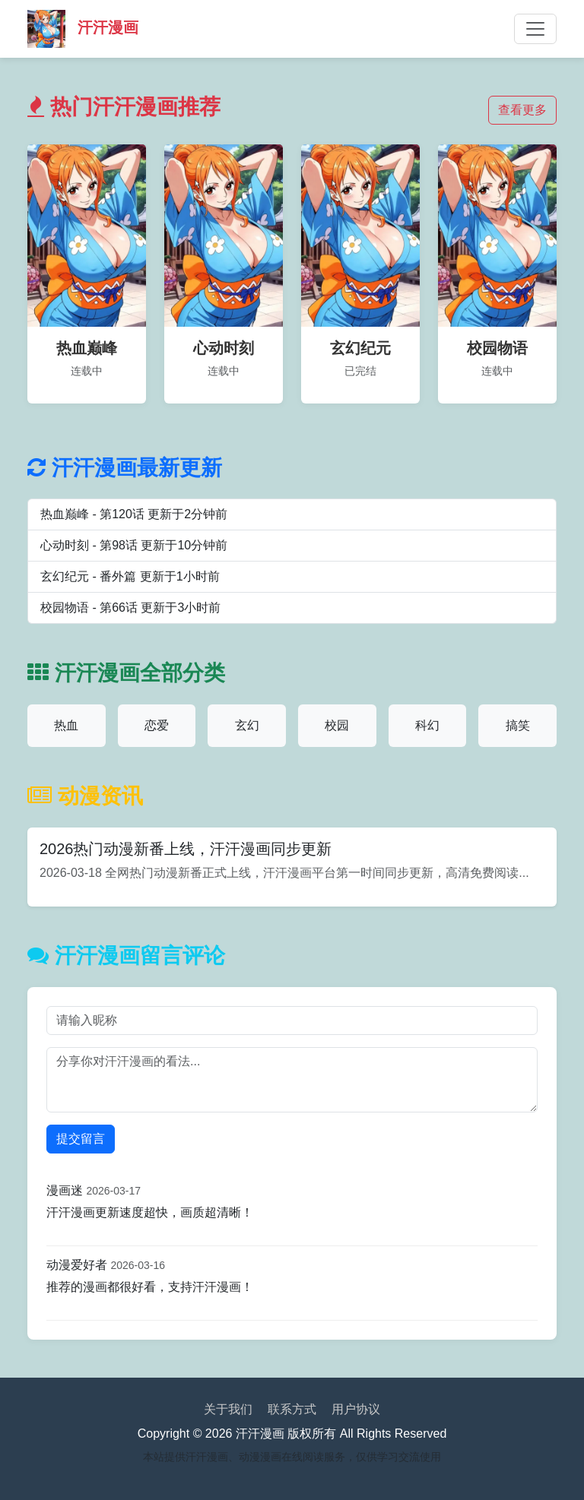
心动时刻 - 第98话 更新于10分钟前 (133, 545)
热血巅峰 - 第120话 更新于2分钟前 (133, 514)
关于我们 (228, 1409)
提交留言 (80, 1138)
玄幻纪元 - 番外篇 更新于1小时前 (130, 576)
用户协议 (356, 1409)
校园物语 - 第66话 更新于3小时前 (130, 607)
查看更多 (522, 109)
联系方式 (292, 1409)
